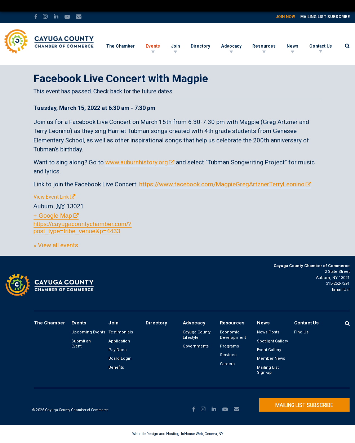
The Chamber (120, 46)
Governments (196, 346)
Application (119, 341)
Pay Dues (117, 349)
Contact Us (320, 46)
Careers (227, 364)
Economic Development (233, 335)
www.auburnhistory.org (136, 162)
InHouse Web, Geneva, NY (202, 434)
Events (153, 46)
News (292, 46)
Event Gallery (269, 349)
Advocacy (231, 46)
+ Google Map (53, 215)
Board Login (120, 358)
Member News (271, 358)
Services (228, 355)
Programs (229, 346)
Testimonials (120, 332)
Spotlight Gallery (272, 341)
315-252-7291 (338, 283)
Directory (200, 46)
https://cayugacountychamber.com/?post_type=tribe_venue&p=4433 (83, 228)
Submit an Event (81, 344)
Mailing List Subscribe (325, 16)
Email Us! (341, 289)
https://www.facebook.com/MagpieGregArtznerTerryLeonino (222, 184)
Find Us (301, 332)
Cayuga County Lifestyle (196, 335)
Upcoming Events (88, 332)
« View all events (56, 245)
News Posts (268, 332)
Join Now (285, 16)
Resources (264, 46)
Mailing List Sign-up (268, 370)
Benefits (116, 367)
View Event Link (51, 197)
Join (175, 46)
